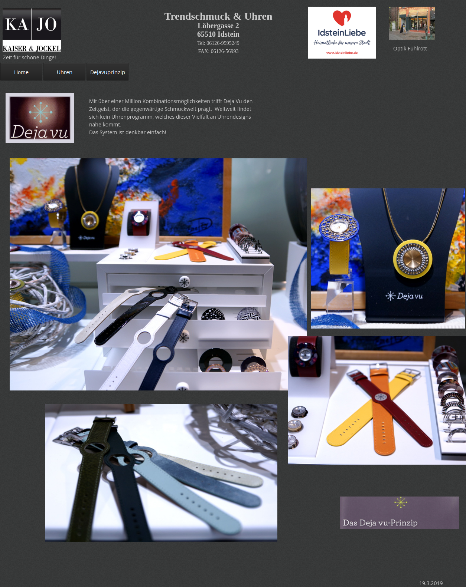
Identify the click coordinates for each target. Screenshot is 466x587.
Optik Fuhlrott (410, 48)
